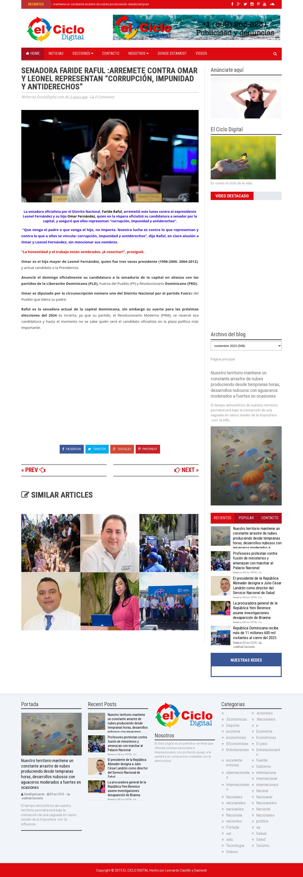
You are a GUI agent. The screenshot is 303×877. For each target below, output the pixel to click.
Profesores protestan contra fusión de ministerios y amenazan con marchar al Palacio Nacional (255, 560)
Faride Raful (112, 211)
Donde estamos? (172, 53)
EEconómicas (237, 743)
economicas (236, 737)
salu (229, 839)
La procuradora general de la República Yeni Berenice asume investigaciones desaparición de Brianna (255, 610)
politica (262, 821)
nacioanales (236, 803)
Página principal (223, 359)
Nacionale (234, 815)
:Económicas (236, 719)
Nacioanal (264, 797)
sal (228, 833)
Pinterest (147, 449)
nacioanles (235, 809)
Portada (232, 827)
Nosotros (138, 53)
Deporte (233, 725)
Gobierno (263, 766)
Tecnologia (235, 845)
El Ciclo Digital (136, 870)
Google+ (122, 449)
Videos (201, 53)
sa (258, 827)
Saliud (261, 833)
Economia (264, 731)
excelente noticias (234, 762)
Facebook (71, 449)
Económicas (266, 737)
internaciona (266, 772)
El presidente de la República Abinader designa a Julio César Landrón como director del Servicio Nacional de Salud (257, 585)
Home (33, 53)
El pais (261, 743)
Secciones (82, 53)
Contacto (110, 53)
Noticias (56, 53)
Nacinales (234, 797)
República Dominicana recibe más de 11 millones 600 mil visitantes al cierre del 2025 (255, 633)
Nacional (263, 809)
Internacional (266, 778)
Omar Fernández (81, 216)
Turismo (262, 845)
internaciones (267, 784)
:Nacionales (265, 719)
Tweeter (97, 449)
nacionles (234, 821)
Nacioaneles (266, 803)
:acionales (264, 713)
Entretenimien (237, 750)
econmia (233, 731)
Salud (260, 839)
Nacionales (265, 815)
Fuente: (262, 760)
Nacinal (262, 791)
